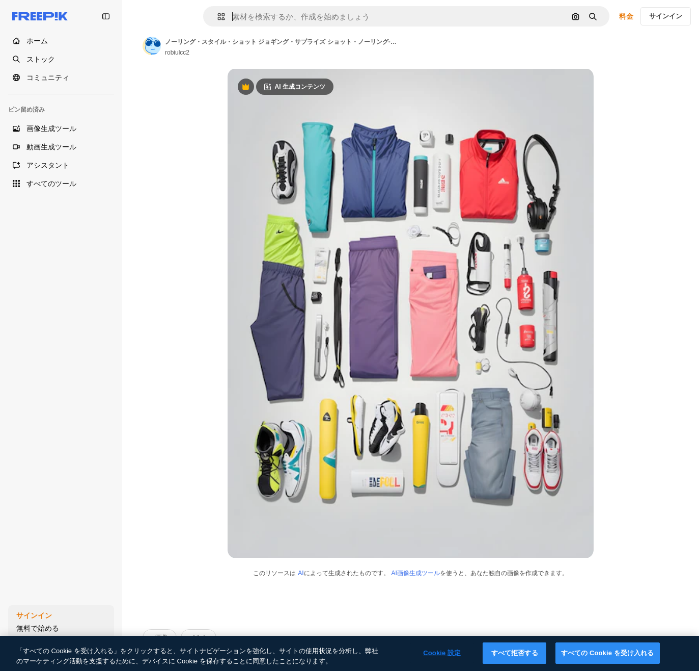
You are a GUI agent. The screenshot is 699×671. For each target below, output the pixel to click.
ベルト (198, 637)
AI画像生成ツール (416, 573)
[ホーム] (61, 41)
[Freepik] (40, 16)
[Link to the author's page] (152, 46)
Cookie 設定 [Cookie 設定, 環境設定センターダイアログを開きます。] (442, 660)
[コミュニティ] (61, 77)
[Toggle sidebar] (106, 16)
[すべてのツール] (61, 183)
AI (300, 573)
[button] (217, 16)
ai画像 (159, 637)
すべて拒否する (514, 660)
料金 (626, 16)
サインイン (665, 16)
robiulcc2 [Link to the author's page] (177, 52)
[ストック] (61, 59)
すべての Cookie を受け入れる (607, 660)
